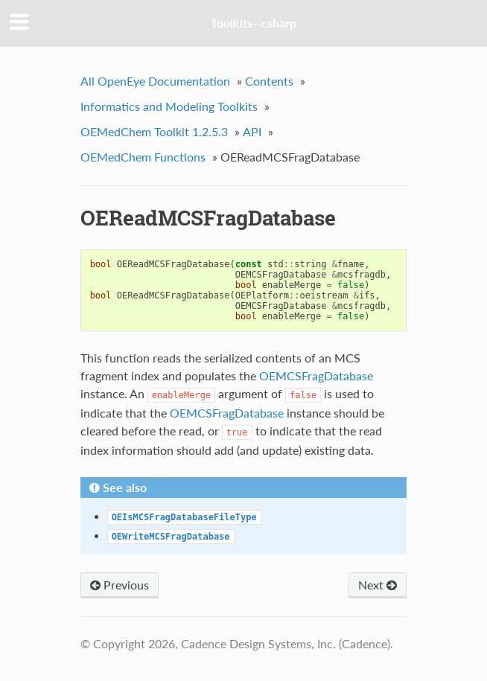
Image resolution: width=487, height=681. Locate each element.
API (252, 131)
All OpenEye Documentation (155, 81)
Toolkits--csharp (253, 23)
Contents (269, 81)
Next (377, 585)
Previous (119, 585)
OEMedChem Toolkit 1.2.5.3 (154, 131)
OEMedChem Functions (143, 157)
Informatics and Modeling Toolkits (169, 106)
